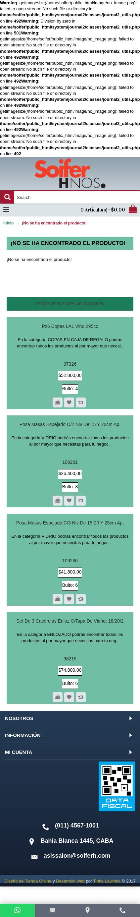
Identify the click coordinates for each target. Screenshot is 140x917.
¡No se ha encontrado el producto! (54, 223)
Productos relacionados (70, 303)
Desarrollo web (70, 881)
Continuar (111, 279)
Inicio (8, 223)
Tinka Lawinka (107, 881)
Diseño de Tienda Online (27, 881)
